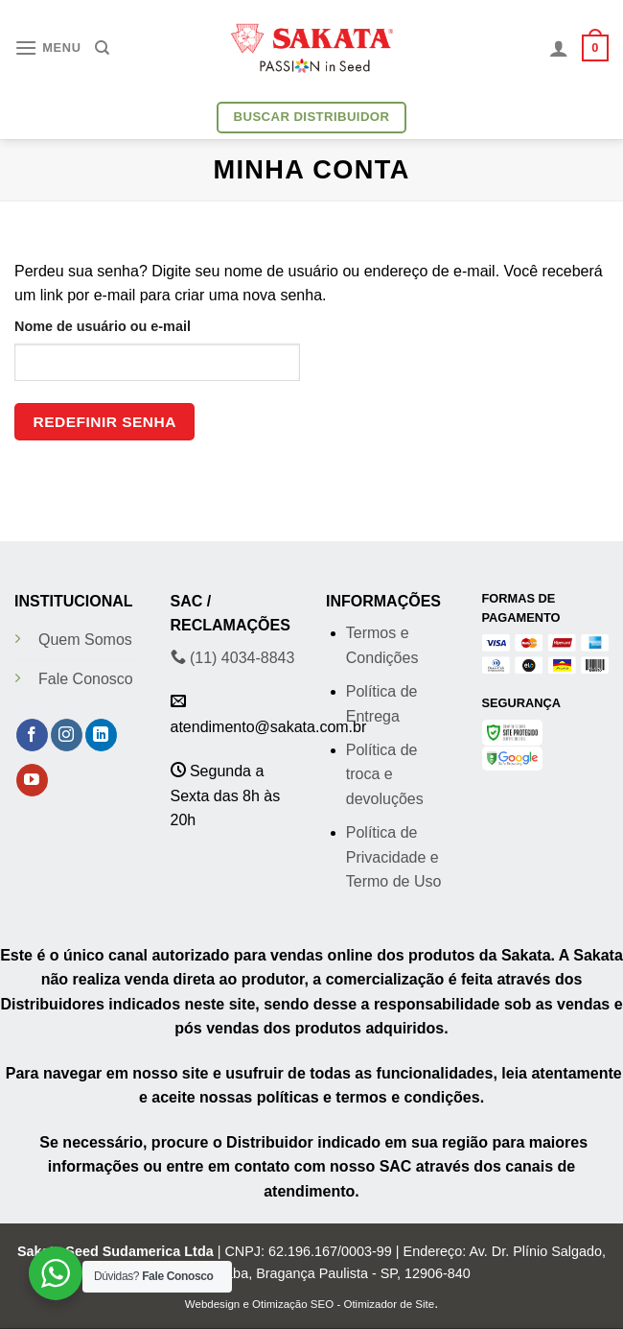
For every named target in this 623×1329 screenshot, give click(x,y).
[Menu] (47, 47)
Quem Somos (85, 639)
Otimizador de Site (388, 1304)
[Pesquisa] (102, 48)
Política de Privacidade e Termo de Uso (394, 857)
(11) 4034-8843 (233, 658)
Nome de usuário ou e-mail (102, 326)
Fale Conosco (85, 679)
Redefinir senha (105, 422)
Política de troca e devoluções (385, 774)
